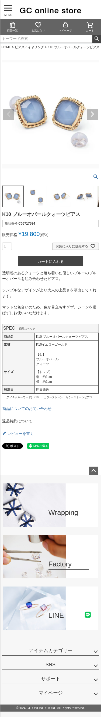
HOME (6, 47)
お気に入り (38, 26)
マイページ (65, 26)
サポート (50, 678)
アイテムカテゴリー (50, 650)
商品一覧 (12, 26)
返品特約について (17, 421)
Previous (8, 114)
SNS (50, 664)
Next (92, 114)
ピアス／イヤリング (29, 47)
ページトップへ (93, 471)
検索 (96, 39)
